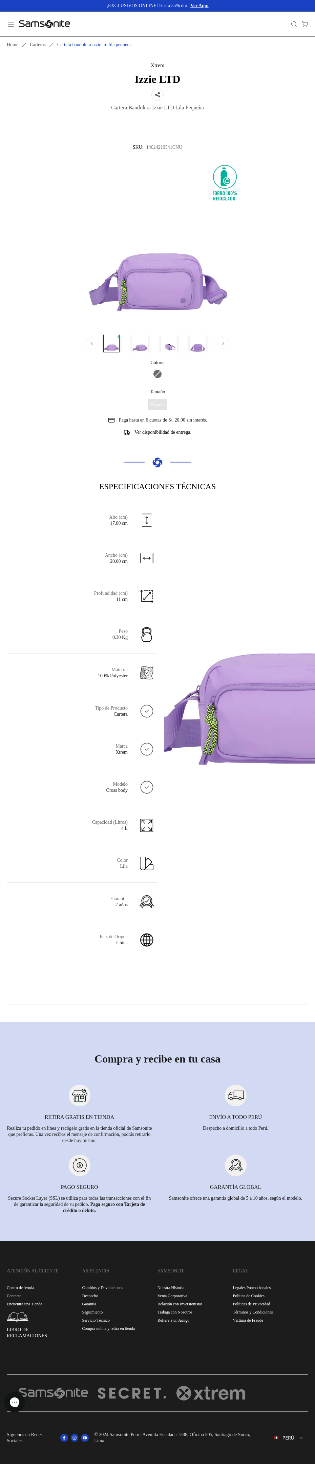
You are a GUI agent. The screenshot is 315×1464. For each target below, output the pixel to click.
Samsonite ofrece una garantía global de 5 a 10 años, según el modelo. (235, 1198)
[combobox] (284, 1438)
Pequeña (158, 404)
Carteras (38, 44)
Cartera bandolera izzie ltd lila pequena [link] (94, 44)
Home (12, 44)
